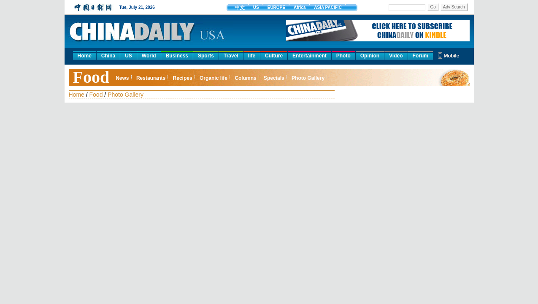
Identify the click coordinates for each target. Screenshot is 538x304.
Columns (245, 78)
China (108, 56)
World (149, 56)
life (251, 56)
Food (91, 77)
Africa (299, 7)
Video (396, 56)
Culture (274, 56)
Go (432, 7)
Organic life (213, 78)
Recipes (182, 78)
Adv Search (454, 7)
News (122, 78)
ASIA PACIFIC (328, 7)
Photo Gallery (308, 78)
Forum (420, 56)
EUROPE (276, 7)
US (256, 7)
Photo (343, 56)
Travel (231, 56)
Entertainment (309, 56)
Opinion (369, 56)
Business (177, 56)
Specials (274, 78)
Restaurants (150, 78)
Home (85, 56)
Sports (206, 56)
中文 (240, 8)
